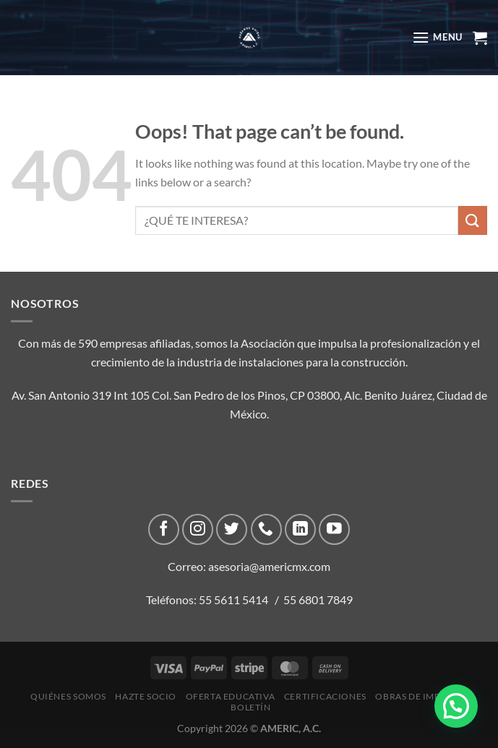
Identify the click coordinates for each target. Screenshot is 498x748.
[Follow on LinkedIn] (300, 529)
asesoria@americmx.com (269, 566)
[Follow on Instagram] (197, 529)
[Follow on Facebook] (163, 529)
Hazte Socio (145, 696)
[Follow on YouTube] (334, 529)
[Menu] (437, 37)
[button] (456, 706)
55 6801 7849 (318, 599)
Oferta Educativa (230, 696)
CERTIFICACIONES (325, 696)
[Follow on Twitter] (231, 529)
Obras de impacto (419, 696)
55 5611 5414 (233, 599)
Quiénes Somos (68, 696)
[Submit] (472, 220)
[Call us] (266, 529)
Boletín (250, 707)
